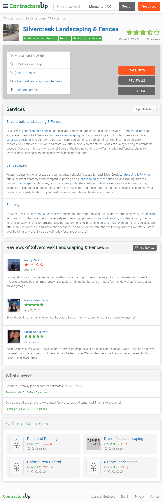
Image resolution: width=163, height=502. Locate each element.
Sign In (125, 496)
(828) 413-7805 (25, 73)
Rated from (139, 39)
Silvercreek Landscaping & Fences (70, 29)
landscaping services (93, 179)
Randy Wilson (33, 260)
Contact (155, 496)
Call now (137, 70)
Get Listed (149, 6)
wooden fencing (130, 218)
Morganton (58, 18)
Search (127, 6)
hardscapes (138, 131)
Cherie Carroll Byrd (36, 332)
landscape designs (18, 139)
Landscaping (16, 165)
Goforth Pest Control (44, 462)
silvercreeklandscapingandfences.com (41, 81)
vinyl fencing (110, 218)
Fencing (12, 204)
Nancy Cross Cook (36, 300)
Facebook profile (26, 90)
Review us (137, 80)
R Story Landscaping (120, 462)
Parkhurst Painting (42, 438)
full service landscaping (64, 135)
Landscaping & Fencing (37, 131)
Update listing (145, 109)
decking (78, 38)
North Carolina (35, 18)
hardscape (94, 38)
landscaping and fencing (40, 38)
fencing (65, 38)
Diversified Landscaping (123, 438)
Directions (136, 91)
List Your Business (103, 496)
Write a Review (144, 247)
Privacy (140, 496)
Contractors (11, 18)
